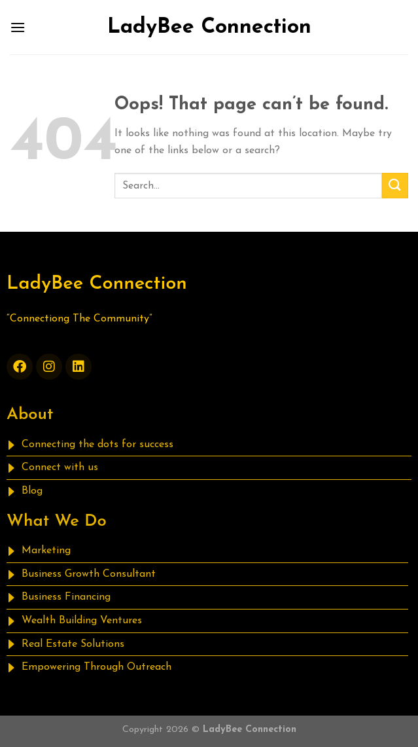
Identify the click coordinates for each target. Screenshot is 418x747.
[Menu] (18, 27)
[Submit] (395, 185)
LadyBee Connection (209, 27)
